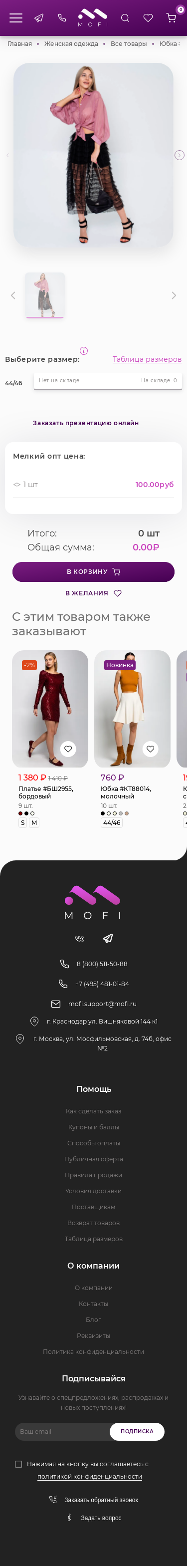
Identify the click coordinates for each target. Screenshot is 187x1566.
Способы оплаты (93, 1143)
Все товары (129, 43)
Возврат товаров (93, 1223)
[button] (180, 155)
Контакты (93, 1303)
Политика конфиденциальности (93, 1351)
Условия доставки (93, 1191)
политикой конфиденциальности (89, 1476)
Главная (19, 43)
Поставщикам (93, 1207)
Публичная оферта (93, 1159)
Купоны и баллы (93, 1127)
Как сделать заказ (93, 1111)
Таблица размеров (147, 359)
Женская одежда (71, 43)
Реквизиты (93, 1335)
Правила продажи (93, 1175)
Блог (93, 1319)
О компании (94, 1288)
